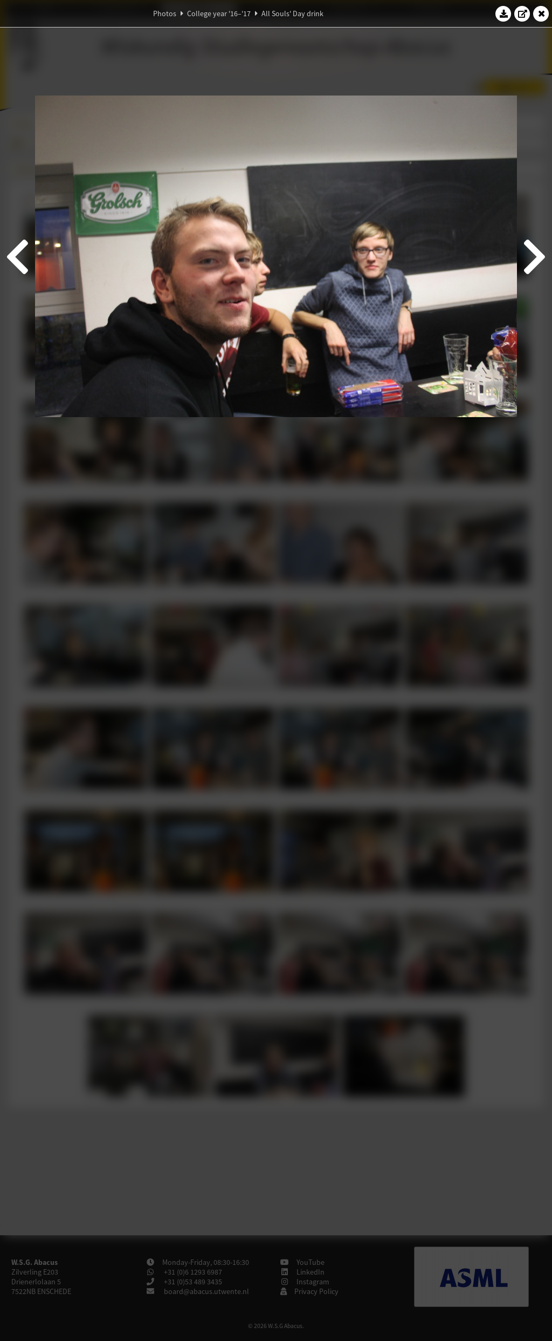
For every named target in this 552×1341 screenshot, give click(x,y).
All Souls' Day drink (292, 13)
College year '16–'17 (219, 13)
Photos (164, 13)
